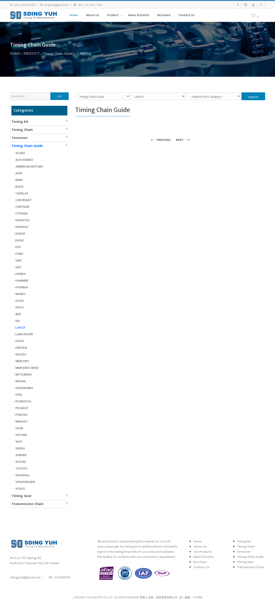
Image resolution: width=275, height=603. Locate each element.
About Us (92, 15)
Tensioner (19, 138)
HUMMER (21, 280)
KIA (17, 321)
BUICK (19, 186)
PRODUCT (32, 53)
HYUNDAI (21, 287)
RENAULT (21, 421)
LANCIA (85, 53)
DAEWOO (21, 227)
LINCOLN (21, 347)
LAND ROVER (24, 334)
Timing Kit (19, 122)
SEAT (19, 441)
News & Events (138, 15)
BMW (19, 180)
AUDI (18, 173)
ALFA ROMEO (24, 160)
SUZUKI (20, 462)
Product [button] (113, 15)
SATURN (21, 435)
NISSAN (20, 381)
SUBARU (21, 455)
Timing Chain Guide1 (59, 53)
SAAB (19, 428)
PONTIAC (21, 415)
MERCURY (22, 361)
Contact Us (186, 15)
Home (74, 15)
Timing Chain (22, 130)
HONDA (20, 274)
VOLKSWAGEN (25, 482)
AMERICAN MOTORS (29, 166)
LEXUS (19, 341)
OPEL (18, 394)
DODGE (20, 233)
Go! (59, 96)
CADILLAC (21, 193)
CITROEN (21, 213)
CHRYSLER (22, 207)
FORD (19, 254)
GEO (18, 267)
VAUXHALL (22, 475)
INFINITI (20, 294)
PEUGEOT (21, 408)
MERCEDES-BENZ (27, 368)
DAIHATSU (22, 220)
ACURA (20, 153)
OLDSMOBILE (24, 388)
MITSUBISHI (23, 374)
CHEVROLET (23, 200)
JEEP (18, 314)
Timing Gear (21, 496)
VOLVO (20, 488)
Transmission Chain (27, 504)
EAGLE (19, 240)
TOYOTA (21, 468)
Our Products (203, 551)
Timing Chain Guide (27, 146)
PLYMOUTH (23, 401)
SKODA (20, 448)
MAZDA (20, 354)
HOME (15, 53)
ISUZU (19, 301)
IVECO (19, 307)
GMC (18, 260)
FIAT (18, 247)
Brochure (164, 15)
